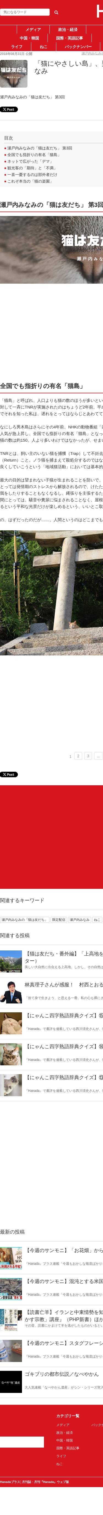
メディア (33, 29)
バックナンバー (78, 46)
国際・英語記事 (69, 38)
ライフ (17, 46)
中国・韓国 (29, 38)
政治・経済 (67, 29)
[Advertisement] (51, 837)
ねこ (44, 46)
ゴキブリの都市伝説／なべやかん (62, 1374)
